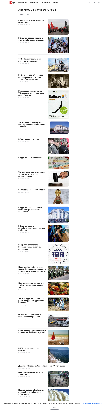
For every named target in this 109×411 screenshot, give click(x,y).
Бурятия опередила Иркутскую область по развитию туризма (32, 332)
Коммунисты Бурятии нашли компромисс (31, 21)
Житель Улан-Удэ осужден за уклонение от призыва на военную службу (31, 174)
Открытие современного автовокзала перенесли (29, 315)
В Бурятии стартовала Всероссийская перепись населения (29, 247)
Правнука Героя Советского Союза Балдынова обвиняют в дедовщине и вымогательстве (32, 269)
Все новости (34, 2)
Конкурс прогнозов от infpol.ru (32, 190)
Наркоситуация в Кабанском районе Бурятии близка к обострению (31, 392)
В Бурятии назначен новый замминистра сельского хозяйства (30, 209)
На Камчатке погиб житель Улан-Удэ (30, 373)
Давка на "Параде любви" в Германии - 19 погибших (41, 366)
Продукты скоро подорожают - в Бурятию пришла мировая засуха (31, 285)
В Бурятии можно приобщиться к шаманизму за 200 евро (31, 228)
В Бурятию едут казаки (28, 139)
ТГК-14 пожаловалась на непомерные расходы (29, 60)
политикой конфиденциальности (93, 403)
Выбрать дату (24, 14)
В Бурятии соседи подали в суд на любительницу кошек (31, 39)
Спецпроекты (45, 2)
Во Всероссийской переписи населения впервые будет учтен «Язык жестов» (31, 77)
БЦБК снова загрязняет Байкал (29, 349)
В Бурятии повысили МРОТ (30, 157)
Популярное (22, 2)
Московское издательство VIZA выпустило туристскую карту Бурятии (31, 93)
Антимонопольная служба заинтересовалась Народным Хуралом (31, 124)
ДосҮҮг (55, 2)
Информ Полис (12, 2)
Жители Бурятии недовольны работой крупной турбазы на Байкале (31, 300)
